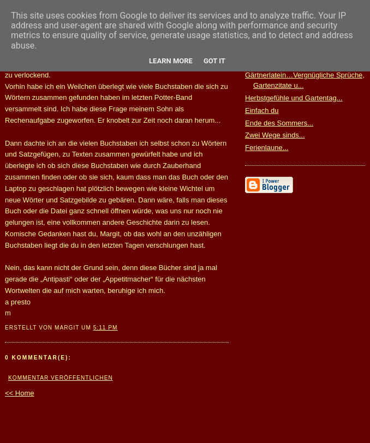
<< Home (19, 393)
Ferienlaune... (267, 147)
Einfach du (261, 110)
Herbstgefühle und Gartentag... (294, 98)
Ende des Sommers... (279, 123)
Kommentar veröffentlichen (60, 378)
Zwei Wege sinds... (275, 135)
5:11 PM (105, 328)
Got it (214, 61)
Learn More (171, 61)
